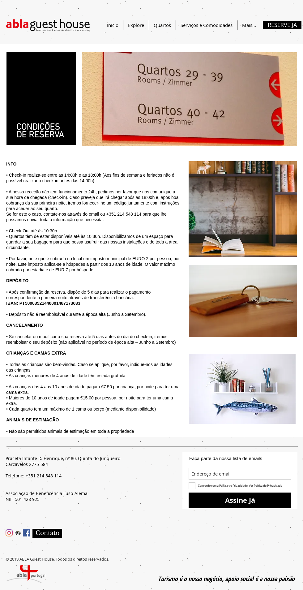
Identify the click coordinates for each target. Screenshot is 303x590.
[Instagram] (9, 532)
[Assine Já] (240, 500)
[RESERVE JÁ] (282, 25)
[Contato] (47, 533)
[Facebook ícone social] (26, 532)
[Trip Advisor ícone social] (17, 532)
